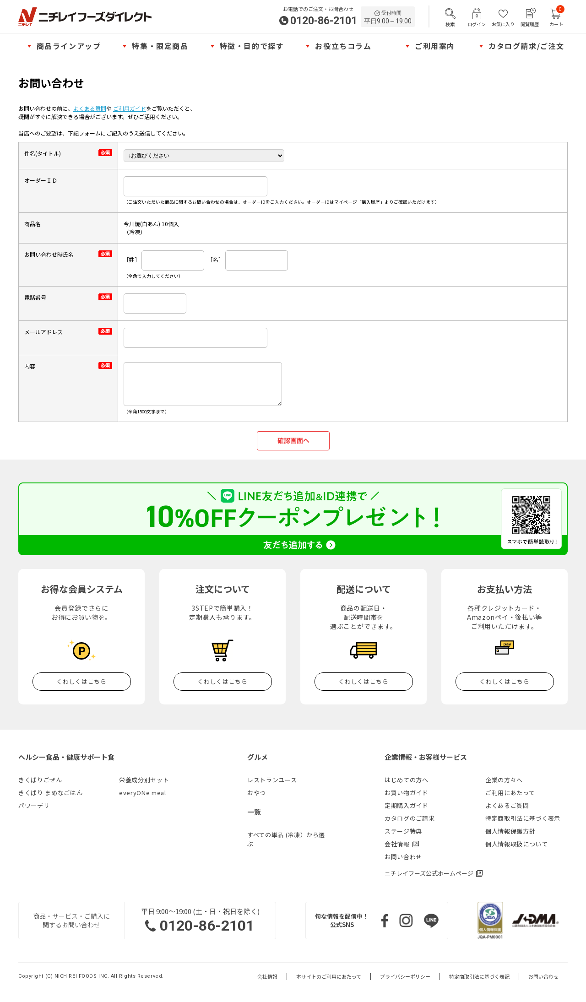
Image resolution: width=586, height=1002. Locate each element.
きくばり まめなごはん (50, 792)
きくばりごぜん (40, 779)
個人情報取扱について (516, 844)
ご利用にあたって (510, 792)
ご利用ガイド (129, 108)
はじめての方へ (407, 779)
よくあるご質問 (507, 805)
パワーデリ (33, 805)
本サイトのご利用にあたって (328, 976)
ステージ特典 (403, 831)
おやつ (256, 792)
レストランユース (272, 779)
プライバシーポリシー (405, 976)
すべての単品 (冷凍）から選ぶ (286, 839)
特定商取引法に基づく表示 (522, 818)
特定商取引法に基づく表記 (479, 976)
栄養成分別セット (144, 779)
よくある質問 (89, 108)
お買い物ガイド (407, 792)
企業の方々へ (504, 779)
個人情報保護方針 (510, 831)
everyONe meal (142, 792)
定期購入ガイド (407, 805)
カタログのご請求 (409, 818)
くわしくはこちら (81, 681)
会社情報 (267, 976)
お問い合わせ (403, 856)
